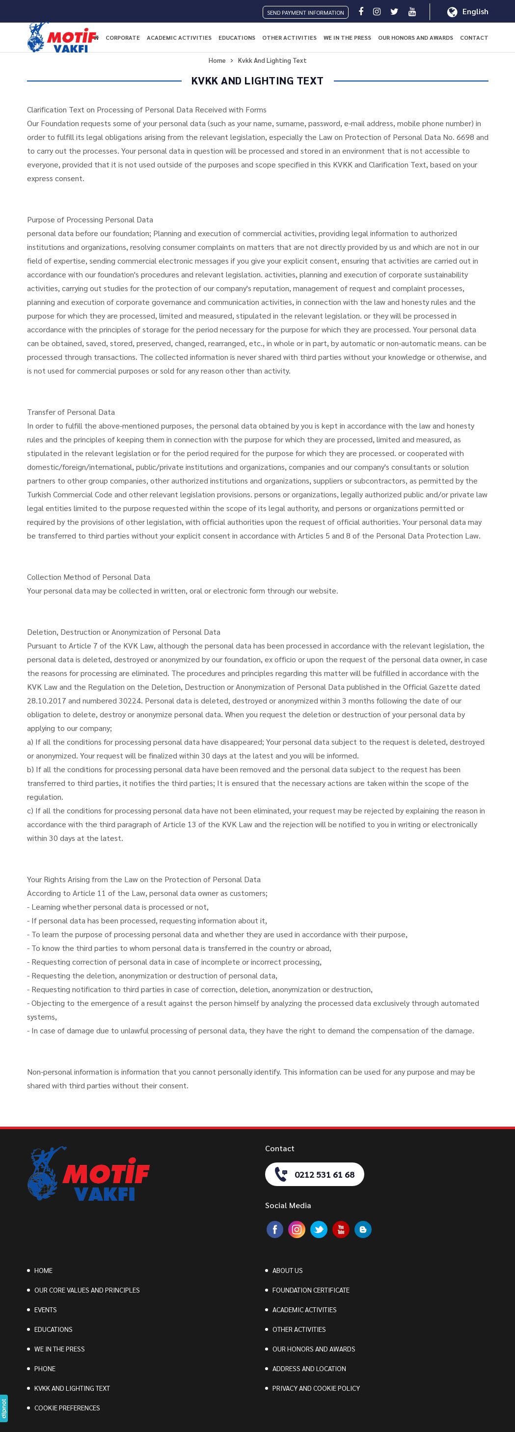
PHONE (44, 1368)
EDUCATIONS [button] (236, 37)
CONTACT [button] (474, 37)
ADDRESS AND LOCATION (309, 1368)
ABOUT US (287, 1270)
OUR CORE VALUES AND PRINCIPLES (87, 1289)
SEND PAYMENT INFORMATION (305, 12)
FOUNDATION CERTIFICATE (311, 1289)
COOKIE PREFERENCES (67, 1407)
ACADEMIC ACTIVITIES (304, 1309)
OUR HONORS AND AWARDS (415, 37)
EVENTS (45, 1309)
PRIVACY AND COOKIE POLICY (316, 1387)
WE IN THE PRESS (347, 37)
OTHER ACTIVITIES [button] (289, 37)
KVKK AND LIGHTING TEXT (72, 1387)
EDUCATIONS (53, 1328)
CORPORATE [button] (123, 37)
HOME (43, 1270)
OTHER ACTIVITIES (299, 1328)
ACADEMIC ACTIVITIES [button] (179, 37)
